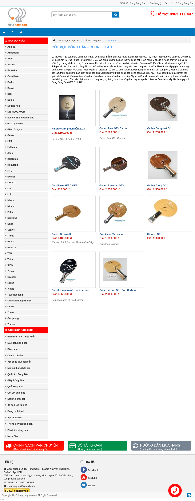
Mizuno (10, 200)
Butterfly (11, 70)
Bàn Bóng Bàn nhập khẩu (20, 336)
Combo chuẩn (14, 355)
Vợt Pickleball (13, 417)
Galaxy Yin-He (14, 123)
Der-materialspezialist (18, 300)
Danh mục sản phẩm (19, 330)
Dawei (9, 88)
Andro (9, 58)
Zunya (9, 312)
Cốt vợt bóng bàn (92, 40)
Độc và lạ (11, 349)
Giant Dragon (13, 129)
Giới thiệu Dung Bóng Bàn (133, 3)
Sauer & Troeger (15, 398)
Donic (9, 99)
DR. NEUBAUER (15, 111)
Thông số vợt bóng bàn (19, 423)
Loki (8, 194)
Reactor (10, 277)
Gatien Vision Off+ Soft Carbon (117, 290)
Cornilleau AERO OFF (64, 185)
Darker (10, 82)
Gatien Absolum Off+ (111, 185)
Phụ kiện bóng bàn (16, 430)
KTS (8, 170)
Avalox (10, 64)
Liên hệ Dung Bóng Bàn (179, 3)
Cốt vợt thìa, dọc (15, 392)
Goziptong (12, 318)
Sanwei (10, 229)
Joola (9, 153)
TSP (8, 253)
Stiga (9, 223)
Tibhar (9, 235)
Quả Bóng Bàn (14, 386)
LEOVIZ (10, 182)
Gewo (9, 135)
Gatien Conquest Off (159, 128)
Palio (9, 212)
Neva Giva (11, 436)
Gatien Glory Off (156, 185)
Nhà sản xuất (15, 40)
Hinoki (9, 241)
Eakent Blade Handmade (19, 117)
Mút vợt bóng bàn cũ (17, 368)
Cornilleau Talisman (111, 234)
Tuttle (9, 259)
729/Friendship (14, 294)
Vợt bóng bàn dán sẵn (18, 361)
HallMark (11, 147)
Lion (8, 188)
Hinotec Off (154, 234)
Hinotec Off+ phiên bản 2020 (68, 128)
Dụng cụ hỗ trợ (14, 411)
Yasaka (10, 271)
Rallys (9, 282)
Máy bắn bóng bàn (16, 342)
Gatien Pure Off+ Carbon (113, 128)
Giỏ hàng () (155, 3)
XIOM (9, 265)
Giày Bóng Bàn (14, 380)
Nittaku (10, 206)
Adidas (10, 46)
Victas (9, 288)
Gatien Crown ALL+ (63, 234)
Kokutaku (11, 164)
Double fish (12, 105)
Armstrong (12, 52)
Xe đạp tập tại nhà (16, 405)
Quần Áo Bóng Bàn (16, 374)
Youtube (88, 477)
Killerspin (11, 158)
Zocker (10, 324)
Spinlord (11, 218)
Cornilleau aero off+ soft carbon (70, 290)
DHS (8, 94)
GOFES (10, 176)
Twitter (87, 485)
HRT (8, 141)
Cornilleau (12, 76)
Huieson (10, 247)
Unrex (9, 306)
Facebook (89, 469)
